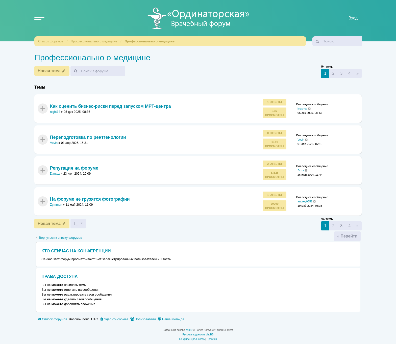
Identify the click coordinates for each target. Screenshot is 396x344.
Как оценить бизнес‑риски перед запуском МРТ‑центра (110, 106)
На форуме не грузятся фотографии (90, 198)
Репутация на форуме (74, 168)
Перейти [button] (348, 236)
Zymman (56, 204)
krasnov (302, 108)
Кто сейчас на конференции (76, 251)
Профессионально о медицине (94, 41)
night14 (55, 112)
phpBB (189, 330)
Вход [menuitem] (353, 18)
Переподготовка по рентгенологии (88, 137)
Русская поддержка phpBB (197, 334)
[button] (39, 18)
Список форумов (50, 41)
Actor (301, 170)
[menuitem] (114, 319)
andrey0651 (305, 201)
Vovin (54, 143)
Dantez (55, 173)
